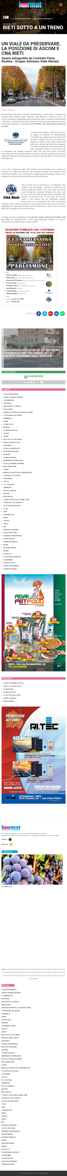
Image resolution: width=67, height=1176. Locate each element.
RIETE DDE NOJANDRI (10, 451)
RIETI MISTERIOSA (9, 548)
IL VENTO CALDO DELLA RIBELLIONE (15, 500)
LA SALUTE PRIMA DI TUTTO (13, 683)
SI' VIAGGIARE (7, 689)
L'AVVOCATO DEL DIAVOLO (12, 502)
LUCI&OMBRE (7, 560)
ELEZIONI (6, 454)
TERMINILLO (7, 418)
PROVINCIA (6, 403)
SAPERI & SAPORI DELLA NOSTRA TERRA (17, 412)
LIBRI (4, 512)
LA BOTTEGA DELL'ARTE (11, 695)
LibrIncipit (7, 487)
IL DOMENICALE (8, 400)
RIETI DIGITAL (7, 496)
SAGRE (5, 436)
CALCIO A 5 (7, 554)
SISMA (5, 421)
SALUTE (5, 433)
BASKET (5, 551)
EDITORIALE (7, 445)
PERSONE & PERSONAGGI (12, 536)
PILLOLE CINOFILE (9, 490)
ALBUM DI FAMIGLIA (10, 542)
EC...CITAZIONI (8, 484)
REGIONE (6, 427)
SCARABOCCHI (8, 515)
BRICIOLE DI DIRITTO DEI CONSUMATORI (17, 472)
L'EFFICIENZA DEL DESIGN (12, 415)
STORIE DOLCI (7, 424)
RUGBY (5, 545)
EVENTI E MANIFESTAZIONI (12, 397)
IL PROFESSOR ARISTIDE (11, 557)
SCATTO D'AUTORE (9, 533)
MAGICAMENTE (8, 701)
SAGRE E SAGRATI (9, 698)
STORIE (5, 469)
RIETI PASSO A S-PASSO (11, 406)
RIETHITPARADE (8, 539)
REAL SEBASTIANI (9, 466)
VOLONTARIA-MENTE (10, 394)
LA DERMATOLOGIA (9, 430)
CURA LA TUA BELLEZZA (11, 686)
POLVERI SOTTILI (8, 563)
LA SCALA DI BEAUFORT (11, 506)
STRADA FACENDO (9, 569)
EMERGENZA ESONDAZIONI (12, 460)
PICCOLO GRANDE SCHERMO (13, 463)
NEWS (5, 518)
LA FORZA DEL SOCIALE (11, 475)
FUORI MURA (7, 478)
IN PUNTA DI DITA (9, 692)
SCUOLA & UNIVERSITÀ (11, 448)
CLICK (5, 509)
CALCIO (5, 481)
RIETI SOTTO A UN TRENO (12, 439)
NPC (4, 527)
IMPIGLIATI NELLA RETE (11, 442)
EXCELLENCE (7, 409)
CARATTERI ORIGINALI (10, 566)
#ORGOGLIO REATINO (10, 530)
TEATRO (5, 521)
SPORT (5, 524)
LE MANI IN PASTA (9, 457)
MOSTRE (6, 494)
